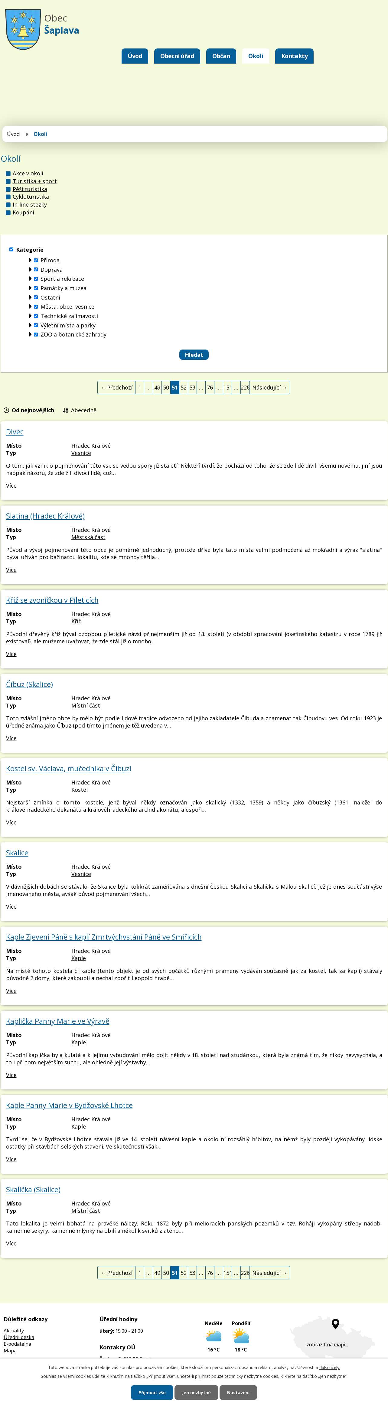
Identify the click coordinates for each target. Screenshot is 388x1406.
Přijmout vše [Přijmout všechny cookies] (152, 1392)
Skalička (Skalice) (33, 1189)
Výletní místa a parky (68, 325)
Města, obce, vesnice (67, 306)
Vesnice (81, 452)
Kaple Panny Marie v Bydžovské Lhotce (69, 1105)
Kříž (76, 621)
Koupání (23, 212)
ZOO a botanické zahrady (73, 334)
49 (157, 387)
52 (184, 387)
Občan (221, 56)
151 (227, 387)
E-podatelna (17, 1344)
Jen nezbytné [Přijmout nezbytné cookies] (196, 1392)
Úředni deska (19, 1337)
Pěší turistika (30, 189)
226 (245, 387)
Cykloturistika (31, 196)
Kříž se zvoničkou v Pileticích (52, 600)
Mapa (10, 1350)
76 (210, 387)
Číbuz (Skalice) (29, 684)
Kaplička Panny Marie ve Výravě (57, 1021)
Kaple (78, 958)
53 (192, 387)
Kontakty (294, 56)
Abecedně (83, 410)
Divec (15, 431)
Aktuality (14, 1330)
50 (166, 387)
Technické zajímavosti (69, 316)
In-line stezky (30, 204)
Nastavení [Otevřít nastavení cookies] (238, 1392)
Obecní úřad (177, 56)
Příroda (50, 260)
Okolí (255, 56)
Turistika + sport (35, 181)
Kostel (79, 789)
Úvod (135, 56)
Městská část (88, 537)
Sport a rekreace (62, 279)
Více (11, 485)
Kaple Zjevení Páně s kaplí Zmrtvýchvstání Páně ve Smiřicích (104, 937)
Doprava (52, 269)
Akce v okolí (28, 173)
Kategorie (30, 249)
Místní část (85, 705)
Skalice (17, 852)
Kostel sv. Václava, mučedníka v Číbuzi (68, 768)
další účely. (329, 1367)
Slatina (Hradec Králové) (45, 516)
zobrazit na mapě (327, 1344)
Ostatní (50, 297)
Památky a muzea (63, 288)
